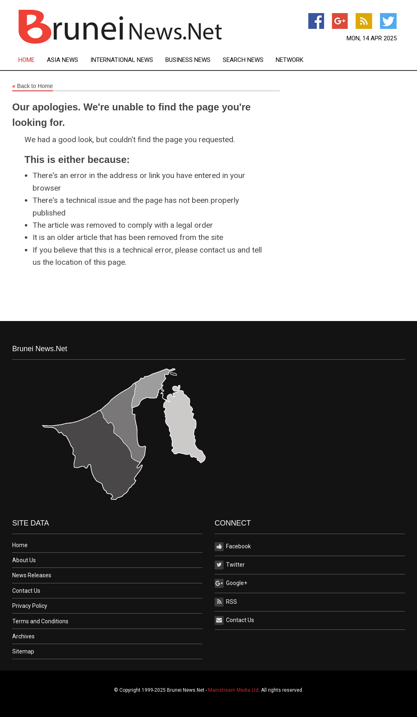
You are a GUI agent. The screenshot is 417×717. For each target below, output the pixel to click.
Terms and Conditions (40, 621)
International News (121, 60)
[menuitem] (32, 60)
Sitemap (23, 651)
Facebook (233, 546)
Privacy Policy (29, 606)
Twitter (230, 565)
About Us (24, 560)
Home (26, 60)
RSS (226, 602)
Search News (243, 60)
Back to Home (32, 86)
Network (289, 60)
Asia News (62, 60)
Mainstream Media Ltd (233, 690)
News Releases (31, 575)
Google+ (231, 583)
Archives (23, 636)
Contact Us (26, 590)
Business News (188, 60)
